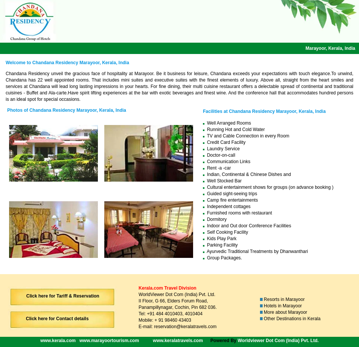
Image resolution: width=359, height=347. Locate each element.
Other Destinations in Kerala (292, 318)
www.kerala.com (58, 340)
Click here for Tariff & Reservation (62, 296)
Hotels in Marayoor (283, 305)
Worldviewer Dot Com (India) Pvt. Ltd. (278, 340)
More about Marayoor (285, 312)
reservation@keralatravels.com (185, 326)
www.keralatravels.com (178, 340)
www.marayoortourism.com (109, 340)
